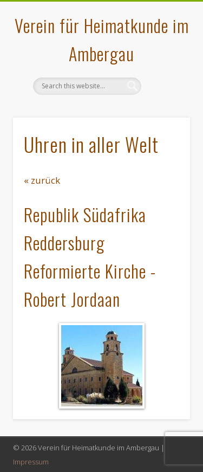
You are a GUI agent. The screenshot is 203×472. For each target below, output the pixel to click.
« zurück (42, 180)
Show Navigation (164, 97)
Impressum (31, 462)
